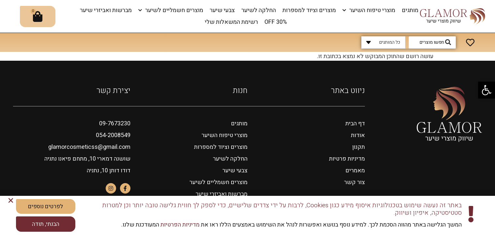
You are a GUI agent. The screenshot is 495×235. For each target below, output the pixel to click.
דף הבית (355, 123)
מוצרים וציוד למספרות (309, 10)
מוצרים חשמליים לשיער (170, 10)
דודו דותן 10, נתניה (108, 170)
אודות (358, 135)
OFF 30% (275, 22)
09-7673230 (114, 123)
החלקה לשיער (258, 10)
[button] (486, 90)
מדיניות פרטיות (347, 158)
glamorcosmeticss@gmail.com (89, 147)
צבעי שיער (222, 10)
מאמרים (355, 170)
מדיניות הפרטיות (179, 225)
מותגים (410, 10)
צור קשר (354, 182)
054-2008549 (113, 135)
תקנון (358, 147)
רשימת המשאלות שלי (231, 22)
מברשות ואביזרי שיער (106, 10)
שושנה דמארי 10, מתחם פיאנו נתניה (87, 158)
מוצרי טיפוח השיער (368, 10)
